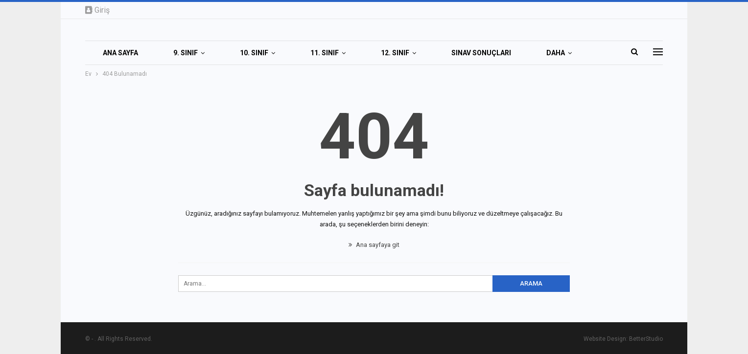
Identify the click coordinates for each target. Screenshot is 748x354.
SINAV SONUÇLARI (481, 53)
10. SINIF (254, 53)
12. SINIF (395, 53)
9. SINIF (185, 53)
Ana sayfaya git (374, 244)
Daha (555, 53)
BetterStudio (646, 338)
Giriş (97, 10)
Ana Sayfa (120, 53)
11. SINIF (324, 53)
